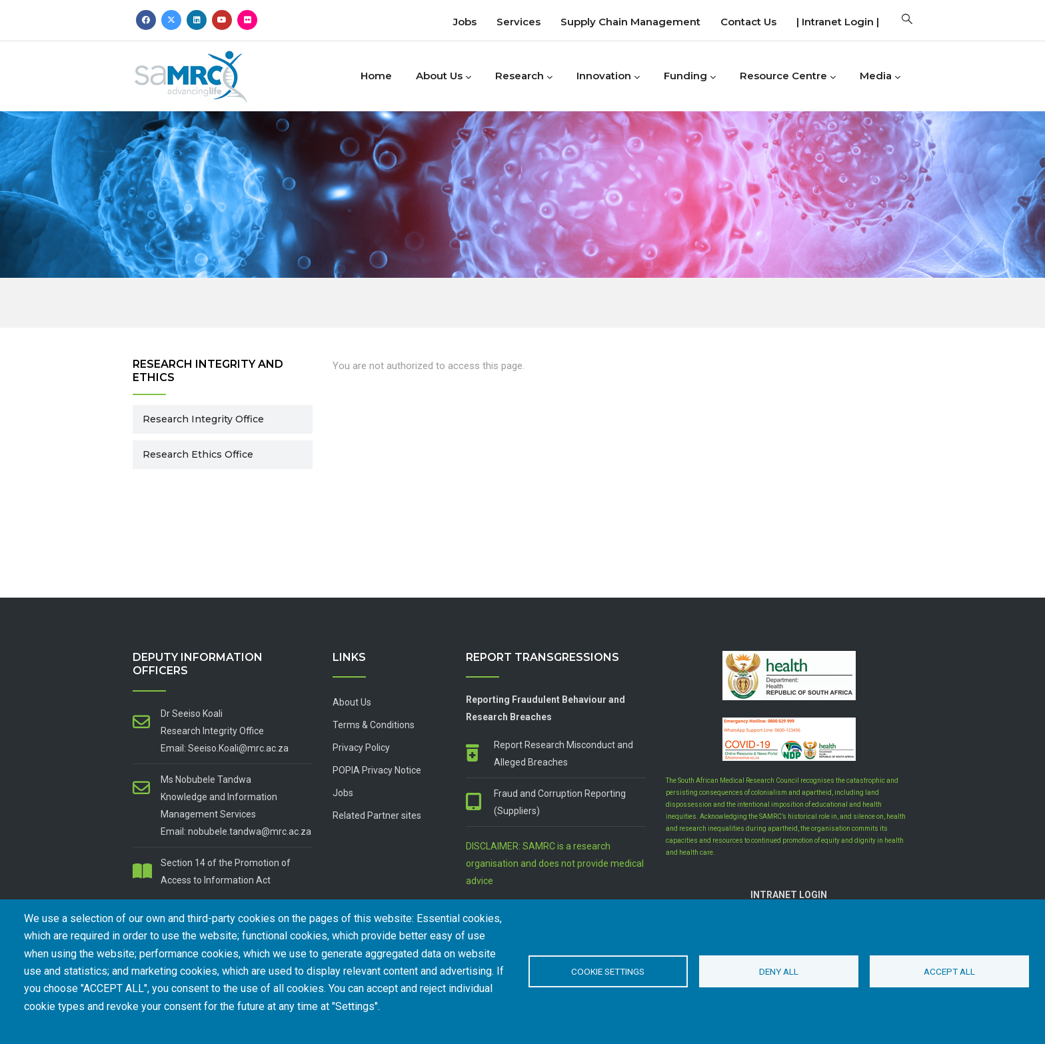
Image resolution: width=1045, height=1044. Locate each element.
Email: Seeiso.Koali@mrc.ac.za (225, 748)
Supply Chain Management (630, 21)
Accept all (949, 971)
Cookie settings (607, 971)
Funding (690, 76)
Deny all (778, 971)
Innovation (608, 76)
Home (376, 75)
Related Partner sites (377, 815)
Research (523, 76)
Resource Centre (788, 76)
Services (518, 21)
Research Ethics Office (198, 454)
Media (880, 76)
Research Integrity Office (203, 419)
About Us (443, 76)
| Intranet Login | (837, 21)
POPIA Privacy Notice (377, 770)
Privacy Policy (361, 747)
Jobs (465, 21)
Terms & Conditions (374, 725)
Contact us (748, 21)
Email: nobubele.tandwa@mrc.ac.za (236, 831)
